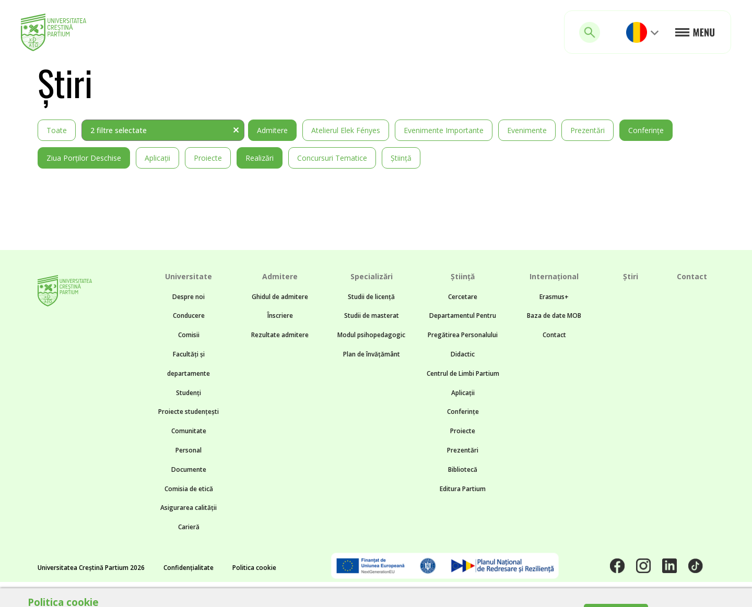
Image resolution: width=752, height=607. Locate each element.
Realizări (259, 158)
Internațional (554, 276)
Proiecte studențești (188, 411)
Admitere (272, 130)
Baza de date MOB (554, 315)
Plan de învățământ (371, 354)
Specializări (371, 276)
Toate (56, 130)
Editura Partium (463, 488)
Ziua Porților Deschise (83, 158)
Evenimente (527, 130)
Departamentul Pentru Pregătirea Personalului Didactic (463, 335)
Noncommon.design (347, 594)
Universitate (188, 276)
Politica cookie (254, 567)
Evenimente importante (444, 130)
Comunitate (188, 430)
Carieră (188, 526)
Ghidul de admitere (280, 296)
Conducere (189, 315)
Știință (401, 158)
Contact (554, 334)
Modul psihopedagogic (371, 334)
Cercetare (462, 296)
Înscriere (280, 315)
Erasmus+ (554, 296)
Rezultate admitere (280, 334)
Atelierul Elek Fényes (345, 130)
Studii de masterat (371, 315)
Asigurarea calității (188, 507)
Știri (630, 276)
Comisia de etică (188, 488)
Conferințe (646, 130)
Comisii (188, 334)
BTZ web (468, 594)
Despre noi (188, 296)
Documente (188, 469)
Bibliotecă (462, 469)
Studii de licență (371, 296)
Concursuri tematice (332, 158)
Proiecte (208, 158)
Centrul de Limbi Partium (463, 373)
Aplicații (157, 158)
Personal (188, 450)
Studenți (188, 392)
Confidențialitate (188, 567)
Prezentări (587, 130)
